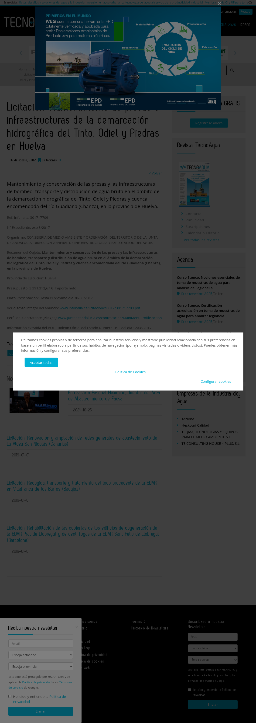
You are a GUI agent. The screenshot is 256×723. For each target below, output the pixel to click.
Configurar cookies (216, 381)
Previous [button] (21, 53)
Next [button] (235, 53)
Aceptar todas (41, 362)
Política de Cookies (130, 371)
